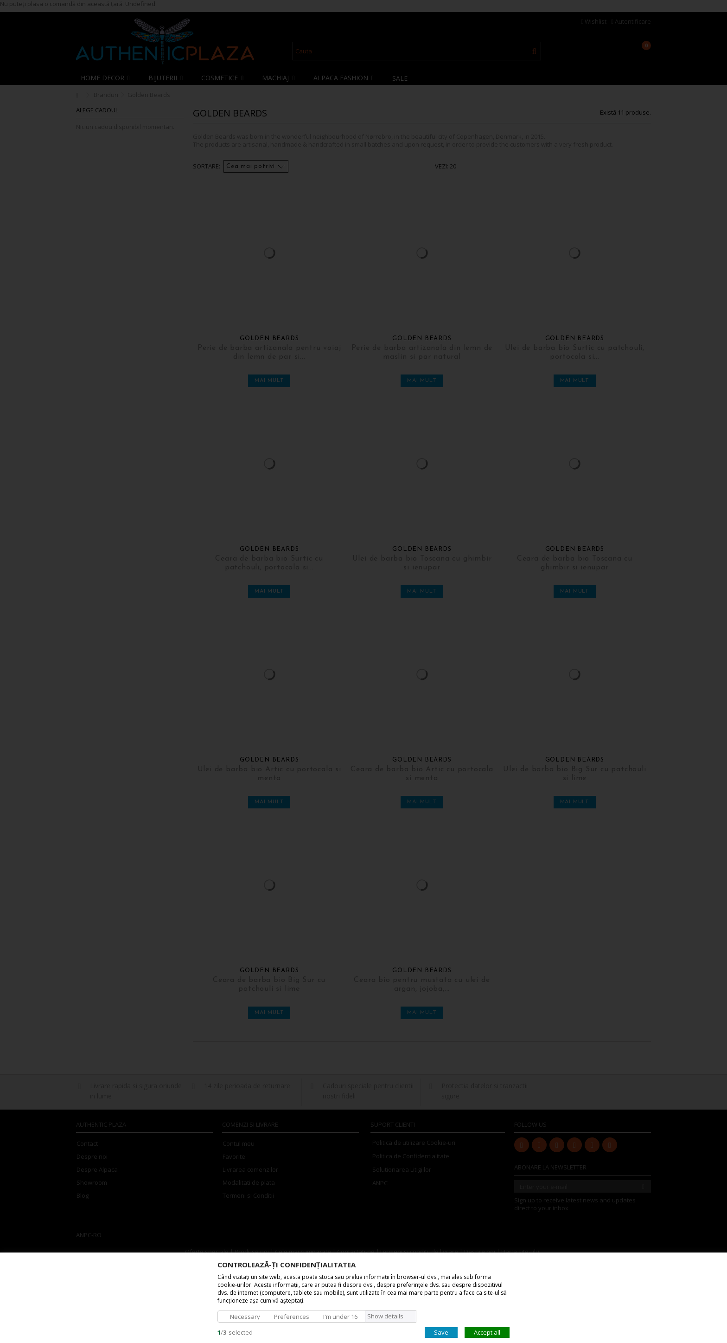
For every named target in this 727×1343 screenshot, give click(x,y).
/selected (235, 1332)
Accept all (487, 1332)
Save (441, 1332)
